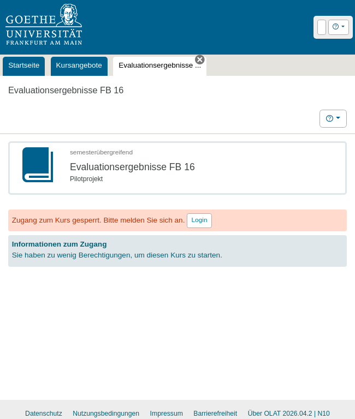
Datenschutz (43, 413)
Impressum (166, 413)
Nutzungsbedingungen (106, 413)
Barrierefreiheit (215, 413)
